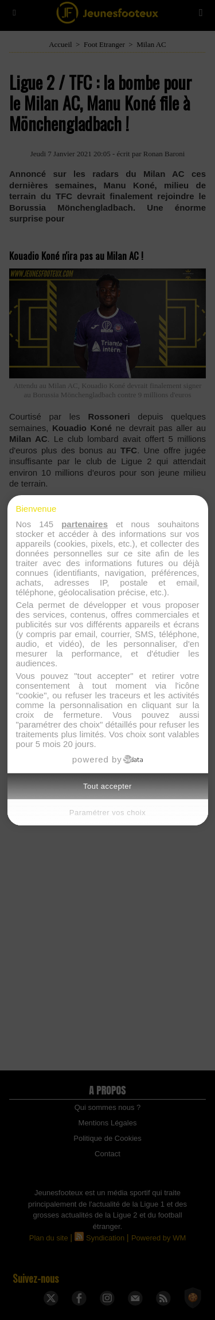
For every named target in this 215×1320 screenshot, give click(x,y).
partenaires (84, 524)
